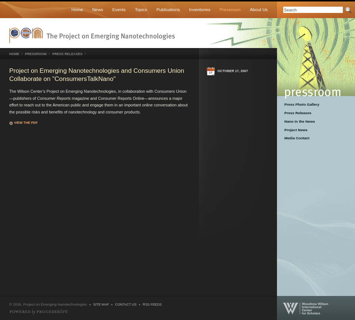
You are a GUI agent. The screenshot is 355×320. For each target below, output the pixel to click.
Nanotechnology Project (92, 35)
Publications (168, 9)
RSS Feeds (152, 304)
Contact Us (125, 304)
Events (119, 9)
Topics (141, 9)
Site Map (101, 304)
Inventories (199, 9)
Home (77, 9)
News (97, 9)
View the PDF (26, 123)
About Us (259, 9)
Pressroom (230, 9)
